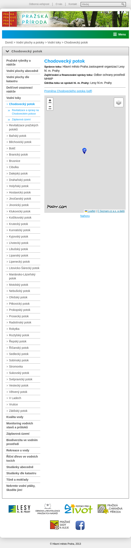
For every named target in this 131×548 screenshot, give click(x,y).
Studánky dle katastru (21, 473)
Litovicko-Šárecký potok (24, 268)
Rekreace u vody (17, 450)
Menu (122, 34)
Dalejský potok (18, 173)
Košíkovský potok (20, 217)
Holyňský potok (19, 186)
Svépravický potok (20, 379)
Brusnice (14, 161)
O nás (59, 4)
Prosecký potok (19, 316)
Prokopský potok (19, 309)
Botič (12, 148)
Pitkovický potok (19, 303)
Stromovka (16, 366)
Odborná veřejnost (39, 4)
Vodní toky (54, 42)
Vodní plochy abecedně (22, 71)
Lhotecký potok (18, 243)
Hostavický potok (20, 192)
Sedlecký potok (19, 354)
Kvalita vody (14, 417)
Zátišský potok (18, 410)
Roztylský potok (19, 335)
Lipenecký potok (19, 261)
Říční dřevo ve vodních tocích (22, 458)
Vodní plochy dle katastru (17, 79)
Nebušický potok (19, 291)
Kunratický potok (19, 230)
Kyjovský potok (18, 236)
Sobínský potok (19, 360)
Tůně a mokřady (17, 479)
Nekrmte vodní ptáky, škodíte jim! (20, 488)
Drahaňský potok (20, 179)
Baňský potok (17, 135)
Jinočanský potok (20, 198)
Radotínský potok (20, 322)
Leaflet (90, 211)
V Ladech (15, 398)
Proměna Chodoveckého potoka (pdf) (68, 91)
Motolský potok (18, 284)
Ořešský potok (18, 297)
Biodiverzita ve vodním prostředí (22, 442)
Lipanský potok (18, 255)
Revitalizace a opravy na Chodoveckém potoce (25, 112)
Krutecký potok (18, 224)
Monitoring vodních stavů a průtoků (19, 425)
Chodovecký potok (76, 42)
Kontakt (73, 4)
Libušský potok (18, 249)
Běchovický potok (20, 142)
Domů (9, 42)
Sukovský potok (19, 373)
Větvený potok (18, 391)
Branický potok (18, 154)
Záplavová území (21, 119)
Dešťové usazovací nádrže (19, 89)
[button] (84, 151)
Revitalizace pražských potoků (23, 127)
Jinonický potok (19, 205)
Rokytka (14, 328)
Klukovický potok (19, 211)
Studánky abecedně (19, 467)
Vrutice (13, 404)
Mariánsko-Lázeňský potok (22, 276)
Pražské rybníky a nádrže (18, 62)
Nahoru (85, 216)
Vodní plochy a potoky (30, 42)
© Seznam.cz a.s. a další (111, 211)
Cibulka (14, 167)
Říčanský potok (19, 347)
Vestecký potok (18, 385)
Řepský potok (17, 341)
